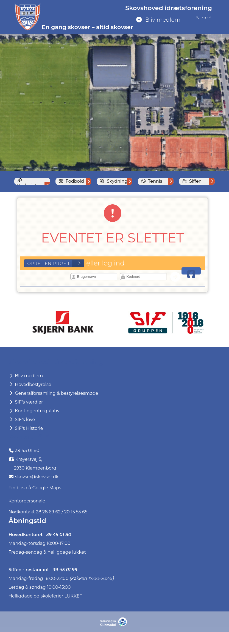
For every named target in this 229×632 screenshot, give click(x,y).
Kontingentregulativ (33, 410)
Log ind (203, 17)
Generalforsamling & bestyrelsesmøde (53, 393)
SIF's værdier (25, 402)
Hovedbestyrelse (29, 384)
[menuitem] (172, 20)
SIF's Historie (25, 428)
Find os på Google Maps (35, 487)
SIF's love (21, 419)
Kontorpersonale (27, 501)
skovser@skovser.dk (36, 476)
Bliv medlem (25, 375)
